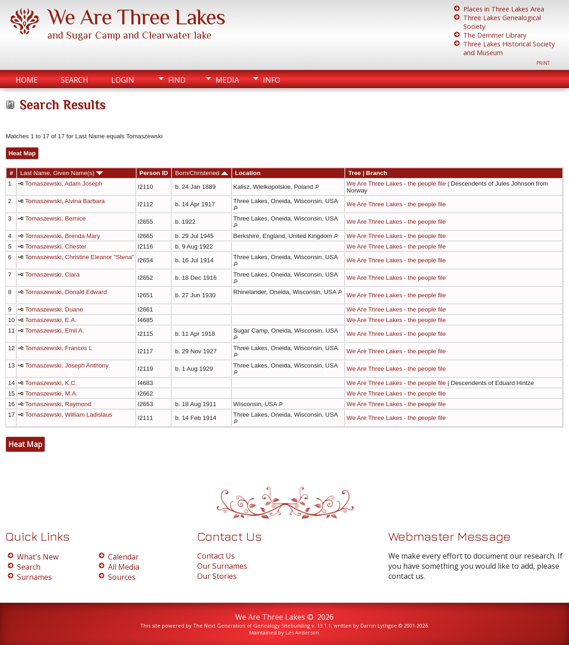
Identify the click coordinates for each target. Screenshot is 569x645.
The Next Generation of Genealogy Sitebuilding (251, 625)
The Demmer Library (494, 35)
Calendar (123, 557)
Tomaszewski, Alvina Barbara (65, 201)
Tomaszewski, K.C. (51, 382)
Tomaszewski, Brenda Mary (62, 235)
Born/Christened (201, 173)
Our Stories (217, 576)
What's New (37, 557)
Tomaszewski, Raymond (58, 404)
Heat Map (21, 153)
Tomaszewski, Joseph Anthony (67, 365)
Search (74, 80)
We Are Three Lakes (136, 17)
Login (122, 80)
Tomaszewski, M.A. (51, 393)
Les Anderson (302, 632)
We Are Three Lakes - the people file (396, 183)
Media (227, 80)
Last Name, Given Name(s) (61, 173)
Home (27, 80)
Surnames (34, 577)
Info (271, 80)
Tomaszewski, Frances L (58, 348)
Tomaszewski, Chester (55, 246)
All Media (123, 567)
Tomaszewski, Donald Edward (66, 292)
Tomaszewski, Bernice (55, 218)
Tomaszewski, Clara (52, 274)
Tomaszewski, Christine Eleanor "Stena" (79, 257)
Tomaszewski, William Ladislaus (69, 414)
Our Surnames (222, 566)
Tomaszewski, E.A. (51, 320)
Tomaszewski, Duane (54, 309)
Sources (122, 577)
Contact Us (216, 556)
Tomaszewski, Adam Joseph (63, 183)
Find (177, 80)
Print (543, 63)
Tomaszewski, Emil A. (54, 330)
